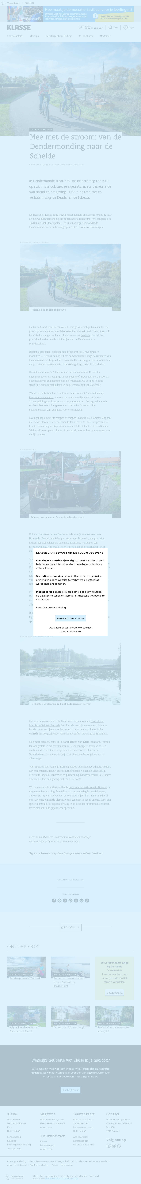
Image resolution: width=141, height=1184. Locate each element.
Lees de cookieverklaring (51, 607)
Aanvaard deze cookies (70, 618)
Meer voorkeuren (70, 631)
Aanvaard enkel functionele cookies (70, 627)
